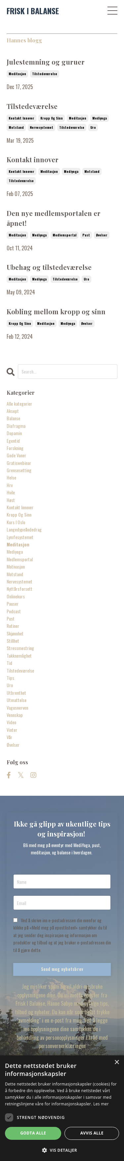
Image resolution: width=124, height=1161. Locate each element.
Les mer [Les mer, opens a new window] (101, 1104)
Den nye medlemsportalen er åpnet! (54, 218)
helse (11, 477)
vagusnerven (17, 707)
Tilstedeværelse (32, 106)
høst (11, 499)
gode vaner (16, 455)
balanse (13, 418)
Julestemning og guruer (46, 61)
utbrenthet (16, 692)
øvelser (101, 234)
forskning (15, 447)
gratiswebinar (19, 462)
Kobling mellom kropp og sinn (56, 311)
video (11, 722)
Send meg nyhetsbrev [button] (62, 969)
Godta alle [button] (33, 1133)
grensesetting (19, 470)
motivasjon (16, 566)
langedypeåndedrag (24, 529)
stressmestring (20, 647)
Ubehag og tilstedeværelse (49, 267)
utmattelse (16, 699)
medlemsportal (64, 234)
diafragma (16, 425)
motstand (16, 127)
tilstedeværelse (44, 73)
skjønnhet (15, 633)
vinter (12, 729)
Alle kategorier (19, 403)
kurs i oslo (16, 522)
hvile (11, 492)
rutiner (13, 625)
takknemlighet (19, 655)
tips (10, 677)
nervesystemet (41, 127)
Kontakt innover (33, 159)
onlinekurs (16, 596)
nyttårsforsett (19, 588)
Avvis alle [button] (91, 1133)
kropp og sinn (51, 118)
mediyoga (99, 118)
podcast (14, 611)
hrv (10, 484)
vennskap (15, 714)
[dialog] (62, 1108)
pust (86, 234)
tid (9, 662)
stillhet (13, 640)
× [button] (116, 1062)
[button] (62, 1150)
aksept (13, 410)
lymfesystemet (20, 536)
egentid (13, 440)
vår (9, 736)
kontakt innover (21, 118)
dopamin (14, 432)
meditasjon (17, 73)
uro (93, 127)
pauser (13, 603)
